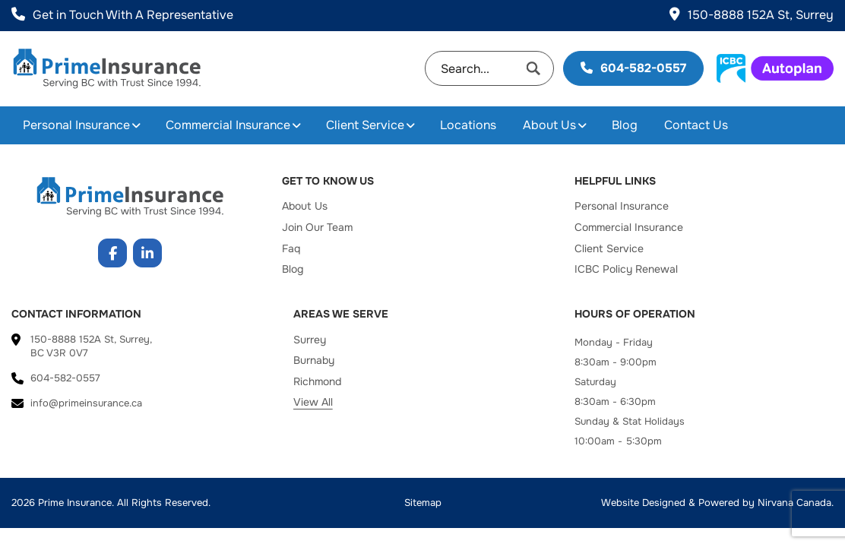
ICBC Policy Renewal (626, 269)
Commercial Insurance (228, 125)
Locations (468, 125)
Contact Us (696, 125)
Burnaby (313, 360)
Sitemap (422, 502)
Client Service (365, 125)
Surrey (309, 339)
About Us (549, 125)
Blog (625, 125)
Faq (291, 248)
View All (313, 402)
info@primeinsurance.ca (86, 403)
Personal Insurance (76, 125)
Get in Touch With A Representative (122, 15)
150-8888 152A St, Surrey (751, 15)
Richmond (317, 381)
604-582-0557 (633, 68)
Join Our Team (317, 227)
